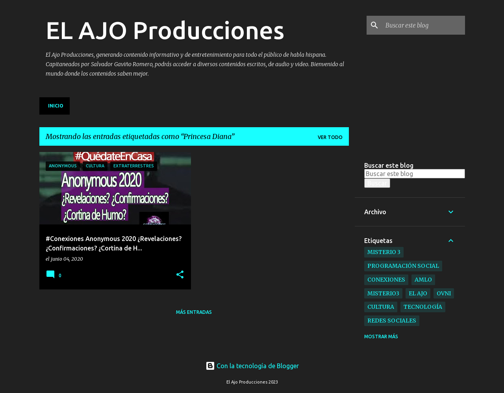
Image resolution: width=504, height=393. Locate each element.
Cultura (380, 306)
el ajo (418, 293)
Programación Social (403, 265)
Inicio (55, 105)
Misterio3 (383, 293)
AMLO (423, 279)
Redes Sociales (391, 320)
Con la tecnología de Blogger (252, 365)
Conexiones (386, 279)
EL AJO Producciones (165, 30)
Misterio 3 (383, 252)
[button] (180, 275)
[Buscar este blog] (423, 25)
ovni (444, 293)
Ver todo (330, 137)
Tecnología (423, 306)
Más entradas (194, 312)
